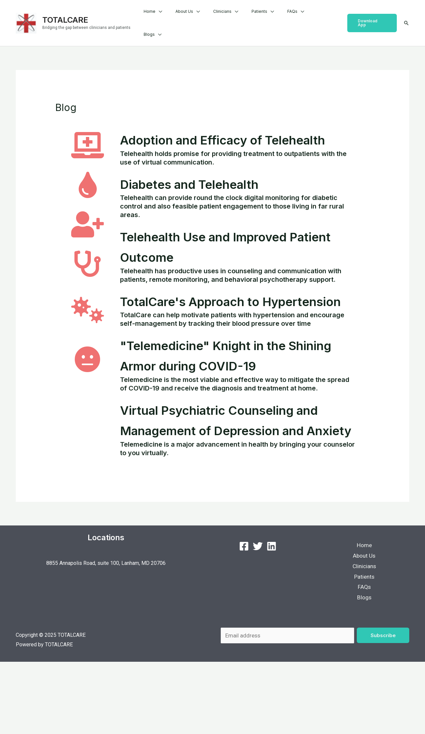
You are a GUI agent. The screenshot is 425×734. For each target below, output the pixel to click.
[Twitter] (258, 615)
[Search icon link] (406, 16)
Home (177, 16)
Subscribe (383, 707)
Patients (271, 16)
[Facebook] (244, 615)
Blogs (324, 16)
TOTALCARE (65, 13)
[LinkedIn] (271, 615)
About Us (206, 16)
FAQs (298, 16)
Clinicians (239, 16)
